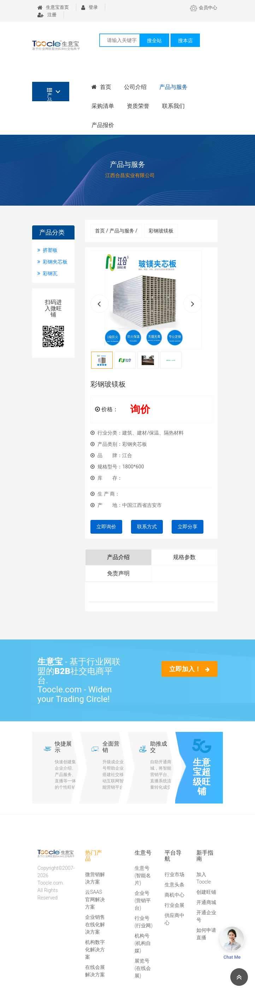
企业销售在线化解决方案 (95, 924)
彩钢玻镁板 (161, 230)
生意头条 (174, 884)
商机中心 (174, 895)
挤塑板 (47, 250)
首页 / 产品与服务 (116, 230)
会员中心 (203, 7)
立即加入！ (189, 669)
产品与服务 (173, 87)
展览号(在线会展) (143, 968)
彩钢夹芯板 (52, 262)
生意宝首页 (53, 7)
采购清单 (102, 106)
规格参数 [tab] (184, 557)
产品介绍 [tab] (118, 557)
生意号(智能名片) (143, 875)
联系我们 (173, 106)
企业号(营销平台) (143, 900)
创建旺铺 (206, 892)
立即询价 (106, 526)
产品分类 (49, 94)
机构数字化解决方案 (95, 949)
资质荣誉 (138, 106)
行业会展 (174, 905)
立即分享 (187, 526)
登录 (89, 7)
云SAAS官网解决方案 (95, 899)
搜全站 (154, 40)
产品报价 (102, 125)
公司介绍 (135, 87)
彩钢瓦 (47, 273)
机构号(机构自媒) (143, 943)
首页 (101, 87)
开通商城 (206, 902)
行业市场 (174, 874)
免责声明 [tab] (118, 573)
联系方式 (147, 526)
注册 (47, 14)
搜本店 (185, 40)
